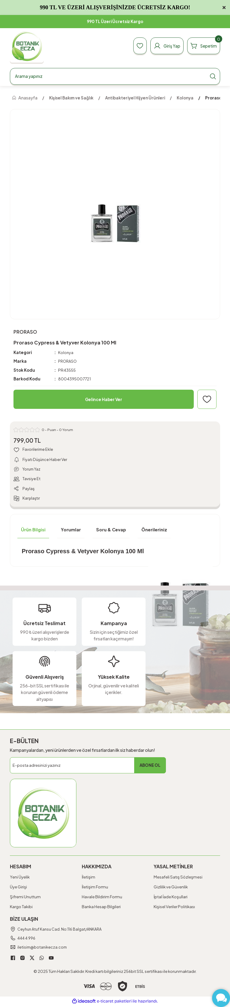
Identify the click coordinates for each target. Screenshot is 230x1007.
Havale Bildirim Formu (102, 898)
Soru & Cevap (111, 531)
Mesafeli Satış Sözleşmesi (178, 878)
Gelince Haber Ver (103, 399)
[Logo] (27, 46)
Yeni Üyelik (20, 878)
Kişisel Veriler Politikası (174, 908)
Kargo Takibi (21, 908)
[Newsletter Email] (88, 767)
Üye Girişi (18, 888)
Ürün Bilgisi (33, 531)
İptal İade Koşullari (170, 898)
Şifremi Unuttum (25, 898)
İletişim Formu (95, 888)
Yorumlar (71, 531)
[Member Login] (163, 45)
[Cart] (202, 45)
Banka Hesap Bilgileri (101, 908)
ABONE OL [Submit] (150, 766)
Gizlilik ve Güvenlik (171, 888)
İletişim (88, 878)
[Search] (115, 76)
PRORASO (68, 361)
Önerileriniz (154, 531)
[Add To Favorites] (207, 399)
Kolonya (66, 352)
